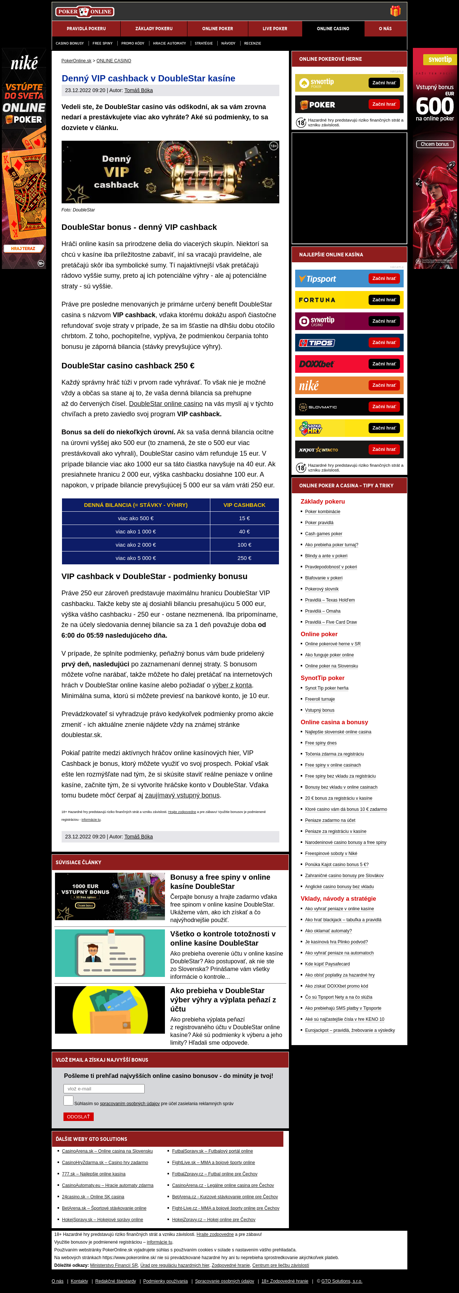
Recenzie (252, 43)
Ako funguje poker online (329, 655)
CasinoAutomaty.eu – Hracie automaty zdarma (107, 1185)
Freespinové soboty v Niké (331, 853)
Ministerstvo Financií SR (114, 1265)
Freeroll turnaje (320, 699)
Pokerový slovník (322, 589)
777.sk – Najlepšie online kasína (93, 1174)
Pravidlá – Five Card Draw (331, 622)
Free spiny (103, 43)
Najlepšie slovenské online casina (338, 732)
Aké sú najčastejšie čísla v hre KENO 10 (344, 1019)
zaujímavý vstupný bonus (182, 795)
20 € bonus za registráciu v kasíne (338, 798)
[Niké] (24, 267)
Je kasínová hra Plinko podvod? (336, 942)
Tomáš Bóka (138, 90)
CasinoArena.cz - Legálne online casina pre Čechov (223, 1185)
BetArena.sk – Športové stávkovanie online (104, 1208)
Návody (228, 43)
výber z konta (232, 685)
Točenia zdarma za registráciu (334, 754)
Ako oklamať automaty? (328, 930)
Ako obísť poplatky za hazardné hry (340, 975)
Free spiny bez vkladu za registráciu (340, 776)
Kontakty (79, 1281)
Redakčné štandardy (115, 1281)
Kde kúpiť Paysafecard (327, 964)
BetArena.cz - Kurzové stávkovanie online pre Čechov (225, 1196)
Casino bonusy (70, 43)
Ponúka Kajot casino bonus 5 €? (337, 864)
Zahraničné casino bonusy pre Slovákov (344, 875)
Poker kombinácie (322, 511)
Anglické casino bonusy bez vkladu (339, 886)
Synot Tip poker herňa (326, 688)
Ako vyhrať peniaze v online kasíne (339, 908)
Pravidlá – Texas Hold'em (330, 600)
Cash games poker (323, 533)
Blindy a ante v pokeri (326, 555)
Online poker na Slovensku (331, 666)
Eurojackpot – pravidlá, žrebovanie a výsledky (350, 1030)
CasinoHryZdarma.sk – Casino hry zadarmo (105, 1162)
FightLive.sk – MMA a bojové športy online (213, 1162)
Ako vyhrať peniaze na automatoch (339, 953)
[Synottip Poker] (435, 267)
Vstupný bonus (319, 710)
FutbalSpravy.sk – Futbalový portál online (212, 1151)
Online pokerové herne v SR (333, 643)
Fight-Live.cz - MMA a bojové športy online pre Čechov (225, 1208)
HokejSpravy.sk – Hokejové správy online (102, 1219)
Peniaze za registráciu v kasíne (335, 831)
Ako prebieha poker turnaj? (331, 544)
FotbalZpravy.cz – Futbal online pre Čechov (214, 1174)
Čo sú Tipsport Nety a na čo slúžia (338, 997)
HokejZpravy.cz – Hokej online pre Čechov (213, 1219)
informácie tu (91, 819)
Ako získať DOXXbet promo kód (336, 986)
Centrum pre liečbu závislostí (280, 1265)
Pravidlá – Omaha (323, 611)
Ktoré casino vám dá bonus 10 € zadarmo (346, 809)
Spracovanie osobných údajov (224, 1281)
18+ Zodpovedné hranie (285, 1281)
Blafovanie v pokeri (323, 578)
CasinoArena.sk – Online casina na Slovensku (107, 1151)
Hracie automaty (169, 43)
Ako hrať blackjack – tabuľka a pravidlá (343, 919)
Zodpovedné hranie (231, 1265)
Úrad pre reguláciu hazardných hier (174, 1265)
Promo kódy (132, 43)
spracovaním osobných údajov (130, 1103)
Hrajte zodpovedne (182, 812)
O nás (57, 1281)
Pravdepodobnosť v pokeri (331, 567)
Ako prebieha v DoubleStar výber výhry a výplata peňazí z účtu (223, 1000)
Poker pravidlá (319, 522)
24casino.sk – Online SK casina (93, 1196)
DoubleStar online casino (166, 403)
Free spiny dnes (321, 743)
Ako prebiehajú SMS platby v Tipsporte (343, 1008)
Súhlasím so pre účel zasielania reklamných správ (154, 1103)
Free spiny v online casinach (333, 765)
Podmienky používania (165, 1281)
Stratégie (204, 43)
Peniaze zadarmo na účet (330, 820)
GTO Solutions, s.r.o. (341, 1281)
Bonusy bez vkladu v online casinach (341, 787)
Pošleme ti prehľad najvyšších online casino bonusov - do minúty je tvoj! (168, 1075)
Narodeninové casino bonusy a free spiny (345, 842)
